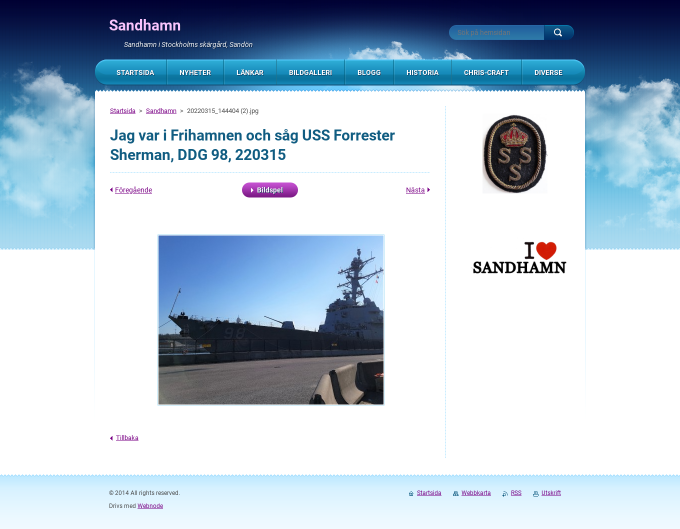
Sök (559, 32)
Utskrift (551, 493)
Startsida (123, 110)
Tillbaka (127, 438)
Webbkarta (476, 493)
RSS (516, 493)
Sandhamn (161, 110)
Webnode (150, 506)
